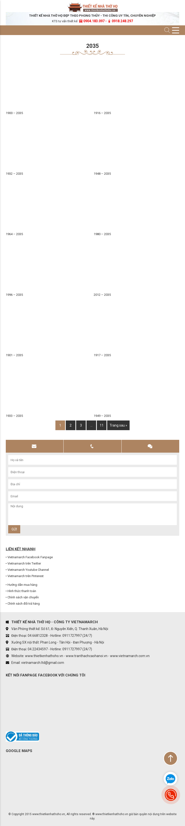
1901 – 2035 (14, 355)
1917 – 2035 (102, 355)
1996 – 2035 (14, 295)
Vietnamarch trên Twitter (24, 563)
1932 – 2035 (14, 173)
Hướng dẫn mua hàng (22, 585)
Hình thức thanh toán (21, 591)
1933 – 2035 (14, 416)
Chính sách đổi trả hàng (23, 603)
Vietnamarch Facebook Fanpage (30, 557)
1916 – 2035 (102, 113)
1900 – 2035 (14, 113)
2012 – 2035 (102, 295)
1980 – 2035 (102, 234)
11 (102, 425)
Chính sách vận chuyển (23, 597)
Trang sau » (118, 425)
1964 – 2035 (14, 234)
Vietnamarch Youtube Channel (28, 570)
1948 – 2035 (102, 173)
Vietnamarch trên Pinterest (25, 576)
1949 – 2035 (102, 416)
